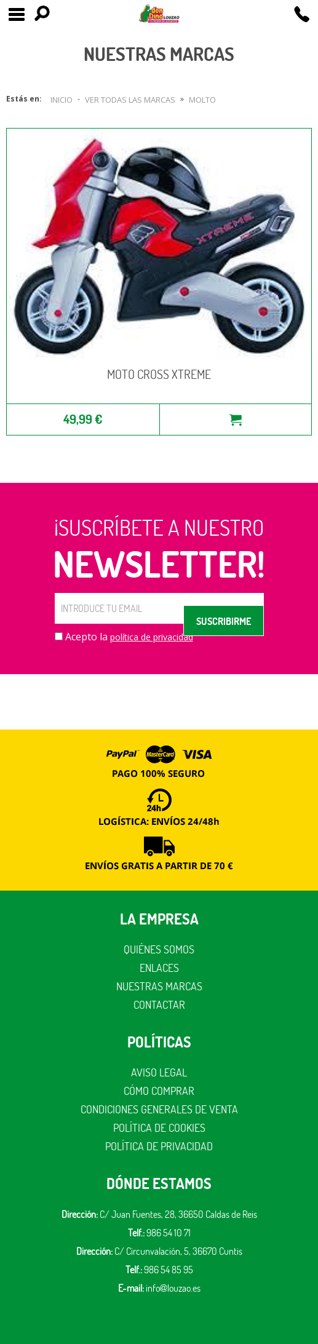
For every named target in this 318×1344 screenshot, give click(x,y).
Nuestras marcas (159, 986)
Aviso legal (159, 1072)
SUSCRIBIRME (223, 621)
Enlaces (159, 968)
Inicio (61, 99)
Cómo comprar (159, 1091)
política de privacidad (151, 637)
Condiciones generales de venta (159, 1109)
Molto (202, 99)
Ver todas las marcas (130, 99)
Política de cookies (159, 1128)
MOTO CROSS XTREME (159, 374)
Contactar (159, 1005)
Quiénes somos (159, 949)
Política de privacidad (159, 1146)
